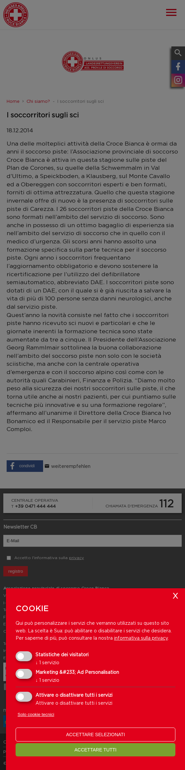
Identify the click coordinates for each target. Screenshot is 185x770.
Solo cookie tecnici (36, 714)
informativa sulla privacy (141, 637)
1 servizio (47, 662)
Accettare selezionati (95, 734)
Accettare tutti (95, 749)
